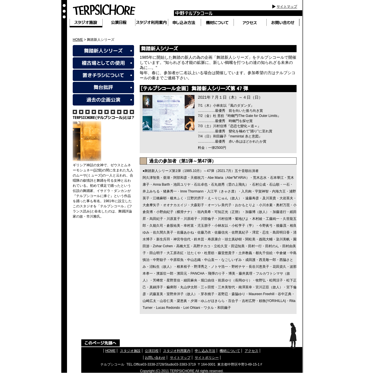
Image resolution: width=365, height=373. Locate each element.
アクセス (251, 351)
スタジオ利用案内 (176, 351)
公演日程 (152, 351)
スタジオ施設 (130, 351)
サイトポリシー (207, 358)
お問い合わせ (155, 358)
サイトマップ (287, 7)
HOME (78, 40)
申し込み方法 (205, 351)
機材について (230, 351)
